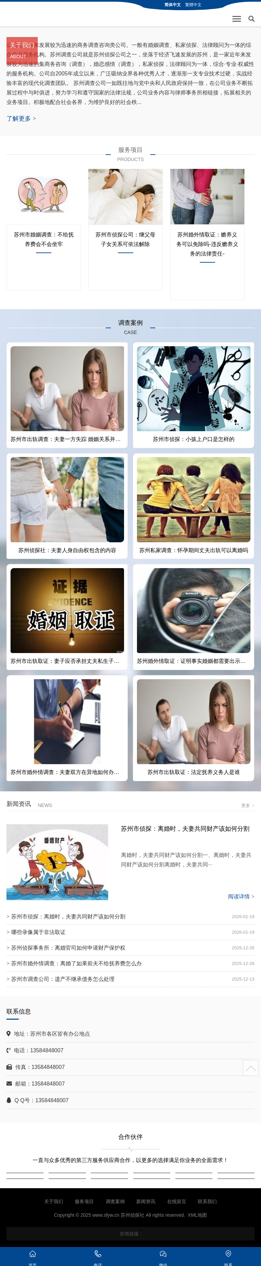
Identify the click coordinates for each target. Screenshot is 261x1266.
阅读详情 (241, 896)
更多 (247, 805)
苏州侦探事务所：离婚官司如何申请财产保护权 (68, 948)
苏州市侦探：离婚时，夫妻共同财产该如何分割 (185, 828)
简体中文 (172, 4)
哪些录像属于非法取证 (38, 932)
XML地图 (197, 1215)
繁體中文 (193, 4)
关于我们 (53, 1201)
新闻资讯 (145, 1201)
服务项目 (84, 1201)
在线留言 (176, 1201)
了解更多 (21, 118)
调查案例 (115, 1201)
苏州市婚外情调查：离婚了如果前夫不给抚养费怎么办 (76, 963)
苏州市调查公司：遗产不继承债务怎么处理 (63, 979)
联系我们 (207, 1201)
